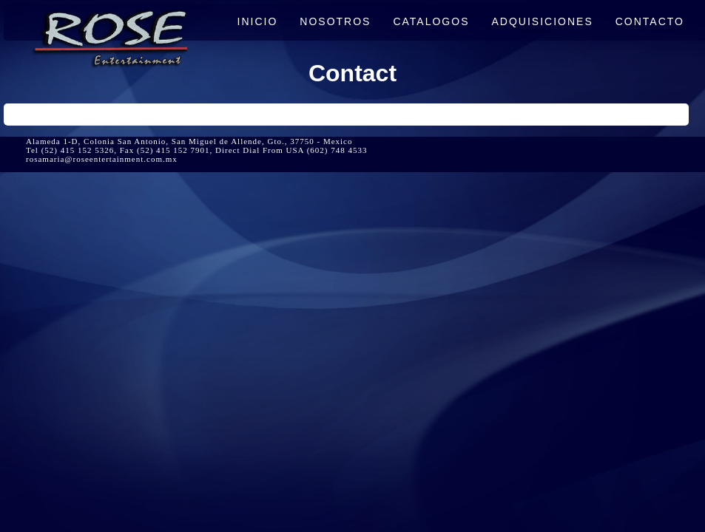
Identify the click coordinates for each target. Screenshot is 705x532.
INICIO (257, 21)
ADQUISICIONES (542, 21)
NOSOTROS (335, 21)
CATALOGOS (431, 21)
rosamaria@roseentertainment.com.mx (102, 158)
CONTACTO (649, 21)
